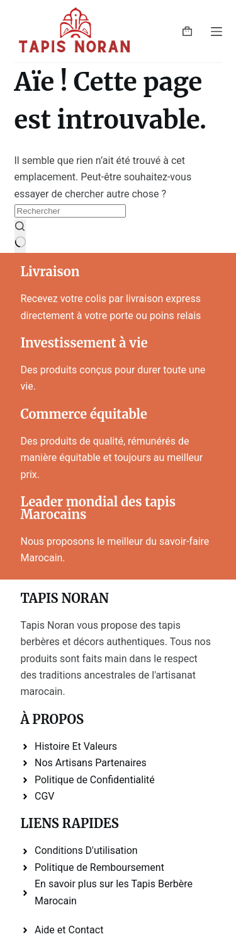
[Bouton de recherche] (20, 236)
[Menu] (216, 31)
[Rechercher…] (70, 211)
